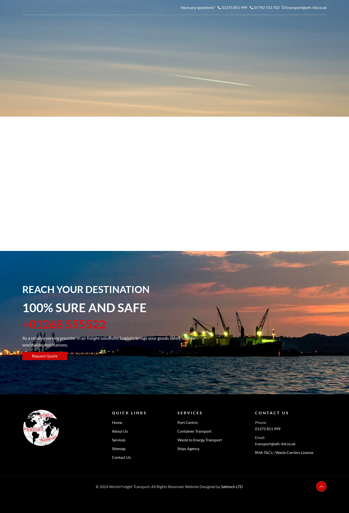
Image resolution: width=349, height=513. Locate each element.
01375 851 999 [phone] (234, 7)
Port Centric (187, 422)
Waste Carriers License (294, 452)
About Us (120, 431)
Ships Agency (188, 448)
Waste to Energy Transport (199, 440)
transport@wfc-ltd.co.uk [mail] (306, 7)
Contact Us (121, 457)
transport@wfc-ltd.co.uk (275, 443)
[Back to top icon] (321, 486)
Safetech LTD (232, 486)
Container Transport (194, 431)
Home (117, 422)
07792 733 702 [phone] (266, 7)
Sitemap (119, 448)
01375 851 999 (267, 428)
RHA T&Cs (264, 452)
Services (119, 440)
